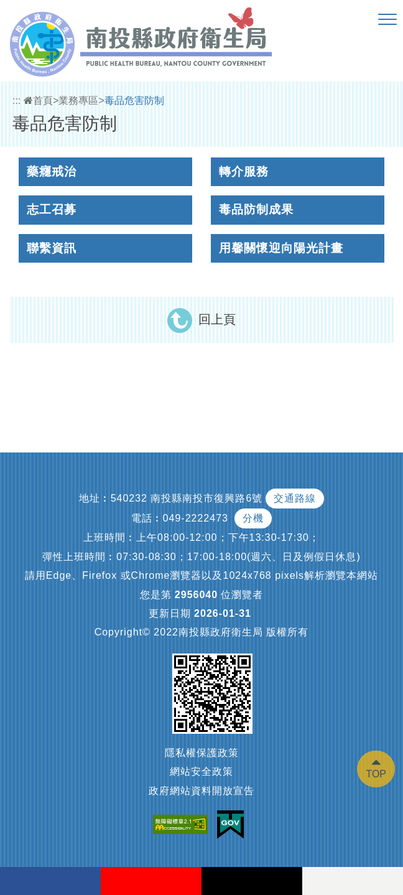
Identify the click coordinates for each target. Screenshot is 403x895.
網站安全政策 (201, 771)
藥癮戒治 (51, 171)
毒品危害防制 (134, 100)
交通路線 (295, 498)
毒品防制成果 (256, 209)
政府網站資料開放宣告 (201, 790)
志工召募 (51, 209)
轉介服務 (244, 171)
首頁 (38, 100)
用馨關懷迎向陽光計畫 (281, 248)
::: (16, 100)
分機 (253, 518)
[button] (387, 20)
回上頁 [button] (217, 319)
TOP (376, 774)
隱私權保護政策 (202, 752)
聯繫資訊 (51, 248)
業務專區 (78, 100)
